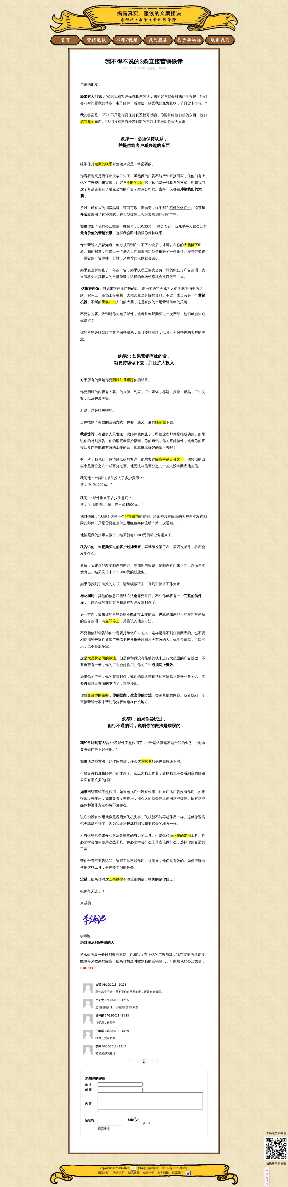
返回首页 (103, 1172)
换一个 (147, 1123)
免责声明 (148, 1172)
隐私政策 (134, 1172)
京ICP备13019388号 (175, 1168)
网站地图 (118, 1172)
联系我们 (178, 1172)
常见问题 (163, 1172)
